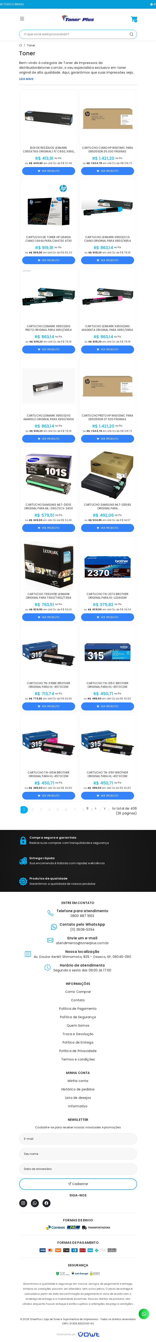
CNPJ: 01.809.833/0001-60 (78, 1323)
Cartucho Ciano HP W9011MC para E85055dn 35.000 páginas (107, 149)
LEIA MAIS (26, 79)
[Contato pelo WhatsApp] (144, 1314)
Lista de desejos (78, 1097)
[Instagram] (23, 1203)
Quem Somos (78, 1025)
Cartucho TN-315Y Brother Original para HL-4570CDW (107, 774)
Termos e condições (78, 1059)
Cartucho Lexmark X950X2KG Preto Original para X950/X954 (48, 328)
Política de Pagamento (78, 1008)
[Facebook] (46, 1203)
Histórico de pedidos (78, 1089)
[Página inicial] (78, 19)
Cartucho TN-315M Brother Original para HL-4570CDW (49, 774)
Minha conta (78, 1081)
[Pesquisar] (131, 34)
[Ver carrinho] (134, 19)
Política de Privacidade (78, 1051)
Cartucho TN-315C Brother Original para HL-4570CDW (108, 685)
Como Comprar (78, 991)
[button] (22, 19)
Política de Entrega (78, 1042)
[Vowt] (78, 1334)
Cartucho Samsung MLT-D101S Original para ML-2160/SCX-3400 (48, 506)
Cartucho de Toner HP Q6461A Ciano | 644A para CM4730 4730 (48, 239)
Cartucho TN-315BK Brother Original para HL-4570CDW (48, 685)
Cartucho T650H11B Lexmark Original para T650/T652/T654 (48, 596)
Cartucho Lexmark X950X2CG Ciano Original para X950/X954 (107, 239)
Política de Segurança (78, 1017)
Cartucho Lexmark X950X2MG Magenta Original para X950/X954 (107, 328)
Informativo (77, 1106)
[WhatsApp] (35, 1203)
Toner (31, 45)
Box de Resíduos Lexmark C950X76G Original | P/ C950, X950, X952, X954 (48, 151)
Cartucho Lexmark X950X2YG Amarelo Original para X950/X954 (48, 417)
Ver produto (48, 171)
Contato (78, 1000)
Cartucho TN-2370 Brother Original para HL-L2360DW (108, 596)
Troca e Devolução (77, 1034)
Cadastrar (78, 1184)
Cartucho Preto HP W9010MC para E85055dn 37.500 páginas (107, 417)
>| (108, 809)
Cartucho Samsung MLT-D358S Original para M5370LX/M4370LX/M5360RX (107, 508)
